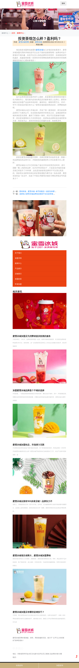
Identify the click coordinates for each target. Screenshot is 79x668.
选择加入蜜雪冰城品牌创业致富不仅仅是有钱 (36, 194)
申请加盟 (18, 284)
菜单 (63, 3)
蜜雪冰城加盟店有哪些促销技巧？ (28, 612)
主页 (13, 33)
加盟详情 (18, 258)
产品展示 (18, 268)
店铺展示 (18, 274)
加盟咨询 (59, 665)
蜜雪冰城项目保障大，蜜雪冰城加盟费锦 (32, 555)
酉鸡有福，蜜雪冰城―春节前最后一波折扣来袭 (37, 191)
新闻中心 (20, 33)
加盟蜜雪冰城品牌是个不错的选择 (28, 390)
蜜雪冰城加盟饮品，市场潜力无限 (28, 444)
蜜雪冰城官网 (24, 42)
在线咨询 (19, 665)
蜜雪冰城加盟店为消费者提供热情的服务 (32, 336)
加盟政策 (18, 279)
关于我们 (18, 253)
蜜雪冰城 (38, 42)
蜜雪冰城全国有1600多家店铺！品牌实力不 (32, 501)
